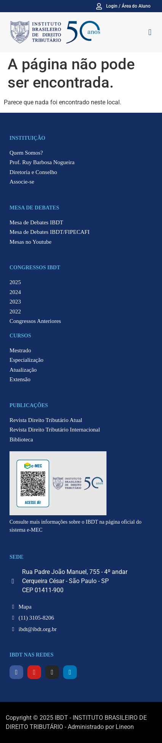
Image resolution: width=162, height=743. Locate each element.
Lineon (125, 726)
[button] (150, 32)
